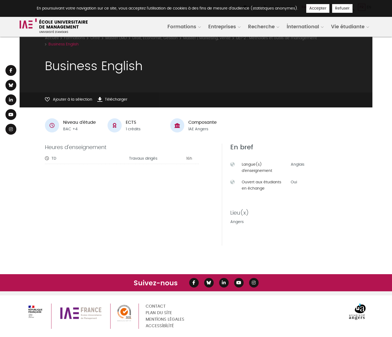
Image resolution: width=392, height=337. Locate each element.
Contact (156, 306)
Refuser (342, 8)
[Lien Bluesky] (10, 85)
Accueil (52, 38)
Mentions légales (165, 319)
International (303, 26)
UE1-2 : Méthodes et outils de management (276, 38)
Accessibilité (160, 326)
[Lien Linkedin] (10, 99)
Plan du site (159, 313)
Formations (181, 26)
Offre (95, 38)
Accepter (317, 8)
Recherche (261, 26)
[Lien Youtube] (10, 114)
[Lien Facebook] (10, 70)
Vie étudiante (348, 26)
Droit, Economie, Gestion (155, 38)
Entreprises (222, 26)
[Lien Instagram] (10, 129)
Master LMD (116, 38)
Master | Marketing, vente (207, 38)
